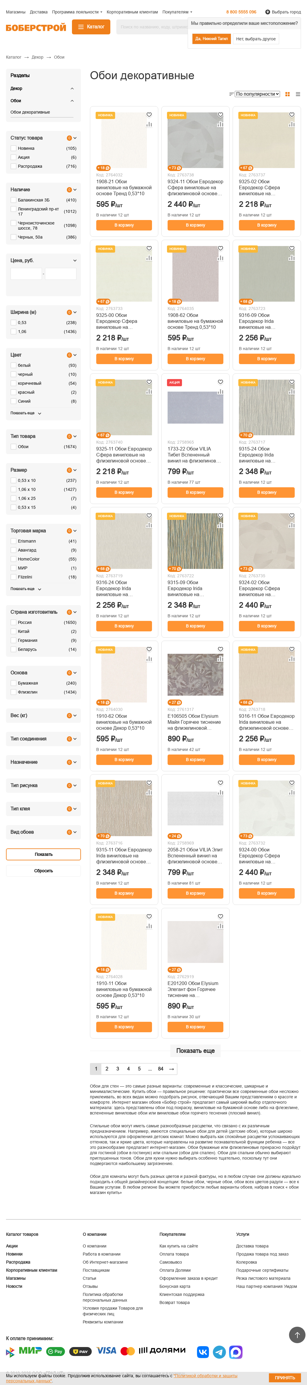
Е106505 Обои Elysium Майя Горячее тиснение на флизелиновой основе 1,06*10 (194, 722)
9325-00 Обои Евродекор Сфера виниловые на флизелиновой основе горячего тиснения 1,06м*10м (121, 321)
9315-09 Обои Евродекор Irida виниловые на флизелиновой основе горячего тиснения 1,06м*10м (192, 589)
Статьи (89, 1278)
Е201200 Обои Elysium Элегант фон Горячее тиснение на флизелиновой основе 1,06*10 (193, 989)
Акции (12, 1246)
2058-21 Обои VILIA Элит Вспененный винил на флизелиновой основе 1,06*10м (195, 856)
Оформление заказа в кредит (188, 1278)
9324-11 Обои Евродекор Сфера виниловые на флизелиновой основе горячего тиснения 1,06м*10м (195, 188)
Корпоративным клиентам (31, 1270)
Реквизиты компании (103, 1322)
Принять (285, 1377)
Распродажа (18, 1262)
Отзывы (90, 1286)
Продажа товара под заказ (262, 1254)
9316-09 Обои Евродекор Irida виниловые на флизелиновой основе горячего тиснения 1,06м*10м (264, 321)
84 (160, 1068)
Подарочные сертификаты (262, 1270)
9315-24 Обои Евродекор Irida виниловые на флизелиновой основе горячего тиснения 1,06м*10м (264, 455)
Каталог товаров (22, 1234)
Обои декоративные (30, 112)
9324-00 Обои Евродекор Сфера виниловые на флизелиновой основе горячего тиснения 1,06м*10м (264, 856)
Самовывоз (170, 1262)
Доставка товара (252, 1246)
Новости (14, 1286)
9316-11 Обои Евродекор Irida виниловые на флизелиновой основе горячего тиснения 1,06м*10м (267, 722)
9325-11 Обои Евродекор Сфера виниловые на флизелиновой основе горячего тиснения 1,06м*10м (124, 455)
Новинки (14, 1254)
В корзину (124, 225)
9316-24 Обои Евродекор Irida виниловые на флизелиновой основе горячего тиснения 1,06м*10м (121, 589)
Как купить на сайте (178, 1246)
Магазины (15, 1278)
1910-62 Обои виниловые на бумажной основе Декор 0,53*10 (124, 722)
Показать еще (195, 1050)
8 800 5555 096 (241, 12)
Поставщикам (96, 1270)
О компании (94, 1246)
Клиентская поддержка (181, 1294)
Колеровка (246, 1262)
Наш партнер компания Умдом (266, 1286)
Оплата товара (174, 1254)
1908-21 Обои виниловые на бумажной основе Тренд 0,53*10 (124, 187)
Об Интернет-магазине (105, 1262)
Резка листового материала (263, 1278)
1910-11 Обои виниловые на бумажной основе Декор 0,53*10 (124, 989)
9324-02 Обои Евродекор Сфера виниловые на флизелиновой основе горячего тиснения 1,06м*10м (264, 589)
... (150, 1068)
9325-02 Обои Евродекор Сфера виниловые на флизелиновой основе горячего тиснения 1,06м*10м (264, 188)
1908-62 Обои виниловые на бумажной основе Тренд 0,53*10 (195, 321)
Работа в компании (102, 1254)
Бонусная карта (174, 1286)
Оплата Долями (175, 1270)
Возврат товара (174, 1302)
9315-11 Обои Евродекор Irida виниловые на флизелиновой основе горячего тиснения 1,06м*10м (124, 856)
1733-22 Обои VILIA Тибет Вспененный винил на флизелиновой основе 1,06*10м (195, 455)
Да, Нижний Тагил (211, 38)
